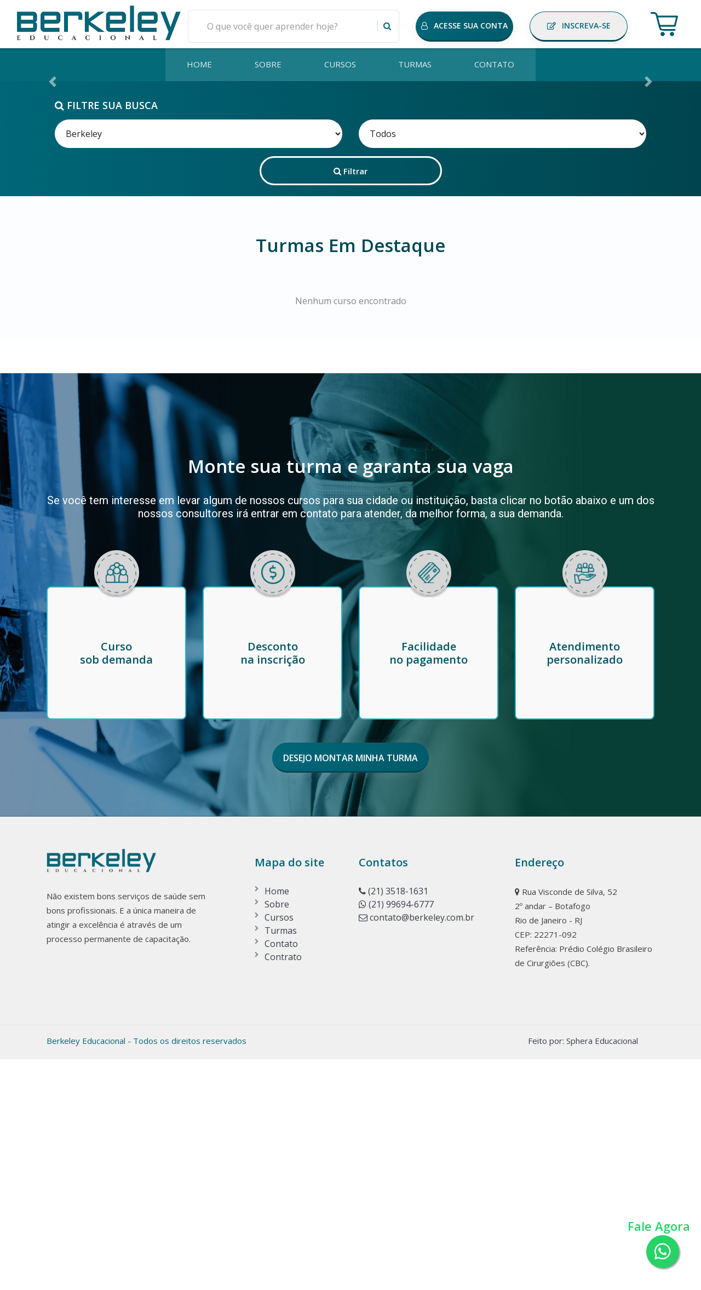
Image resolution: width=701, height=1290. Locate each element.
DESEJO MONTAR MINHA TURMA (350, 989)
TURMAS (416, 65)
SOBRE (267, 65)
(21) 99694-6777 (396, 1135)
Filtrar (350, 401)
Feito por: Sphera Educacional (583, 1271)
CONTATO (497, 65)
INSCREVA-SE (579, 25)
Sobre (277, 1135)
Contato (281, 1174)
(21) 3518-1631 (393, 1122)
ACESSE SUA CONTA (464, 25)
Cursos (279, 1148)
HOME (197, 65)
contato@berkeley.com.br (416, 1148)
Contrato (283, 1187)
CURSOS (340, 65)
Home (277, 1122)
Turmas (281, 1161)
